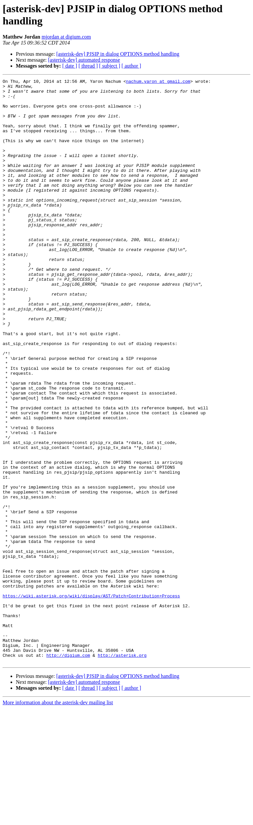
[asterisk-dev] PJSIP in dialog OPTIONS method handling (118, 54)
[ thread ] (88, 66)
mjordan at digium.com (66, 37)
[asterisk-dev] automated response (84, 60)
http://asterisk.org (122, 771)
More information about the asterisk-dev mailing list (58, 819)
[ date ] (69, 66)
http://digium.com (68, 771)
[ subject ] (109, 66)
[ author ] (131, 66)
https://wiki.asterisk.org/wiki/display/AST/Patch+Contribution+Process (91, 700)
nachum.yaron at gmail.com (158, 82)
